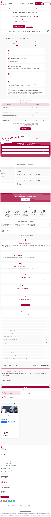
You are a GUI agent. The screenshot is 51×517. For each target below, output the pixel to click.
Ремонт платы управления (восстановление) (7, 112)
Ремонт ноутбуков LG (9, 463)
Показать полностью (5, 375)
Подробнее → (46, 174)
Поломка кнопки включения (19, 175)
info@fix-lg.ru (2, 479)
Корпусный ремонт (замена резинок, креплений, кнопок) (9, 115)
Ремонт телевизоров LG (10, 459)
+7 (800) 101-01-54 (30, 3)
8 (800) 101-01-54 (3, 477)
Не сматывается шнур (20, 180)
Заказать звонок (25, 199)
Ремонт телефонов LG (10, 461)
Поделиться (1, 501)
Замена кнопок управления (5, 120)
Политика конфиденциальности (25, 511)
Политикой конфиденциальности (33, 389)
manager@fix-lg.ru (3, 482)
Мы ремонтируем (13, 8)
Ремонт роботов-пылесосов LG (11, 465)
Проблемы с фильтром (20, 177)
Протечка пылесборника (19, 184)
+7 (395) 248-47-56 (22, 3)
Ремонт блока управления (5, 107)
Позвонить (38, 8)
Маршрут (4, 421)
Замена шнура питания (5, 117)
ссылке (5, 454)
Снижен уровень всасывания (19, 171)
